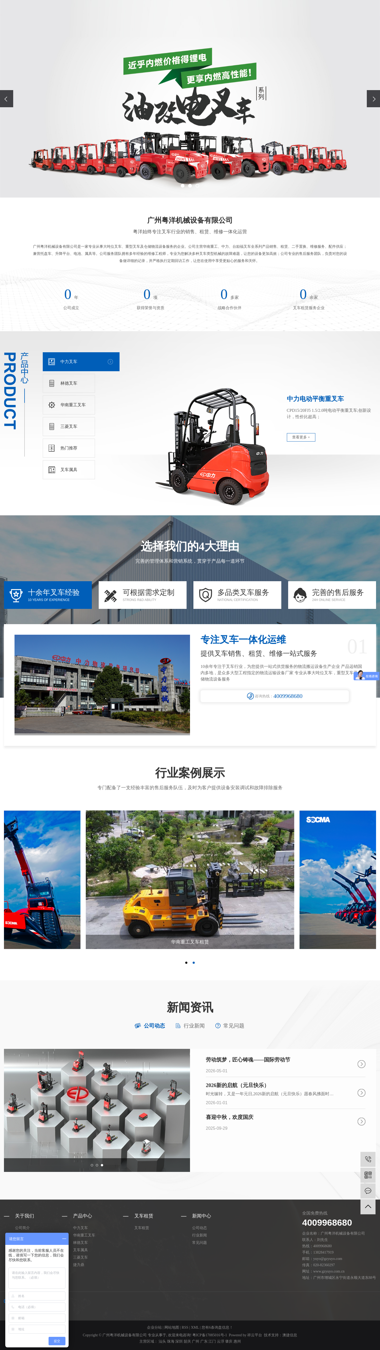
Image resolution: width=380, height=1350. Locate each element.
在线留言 (324, 18)
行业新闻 (194, 1026)
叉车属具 (80, 1250)
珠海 (170, 1341)
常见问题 (233, 1026)
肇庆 (228, 1341)
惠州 (237, 1341)
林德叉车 (80, 1243)
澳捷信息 (289, 1335)
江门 (212, 1341)
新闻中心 (298, 18)
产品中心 (245, 18)
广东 (204, 1341)
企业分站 (154, 1327)
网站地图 (171, 1327)
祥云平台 (254, 1335)
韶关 (187, 1341)
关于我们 (24, 1216)
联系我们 (351, 18)
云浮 (220, 1341)
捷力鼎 (78, 1265)
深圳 (179, 1341)
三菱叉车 (80, 1257)
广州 (195, 1341)
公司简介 (22, 1228)
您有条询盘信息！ (217, 1327)
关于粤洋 (219, 18)
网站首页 (192, 18)
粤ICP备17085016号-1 (209, 1335)
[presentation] (6, 98)
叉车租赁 (272, 18)
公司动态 (154, 1026)
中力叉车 (80, 1228)
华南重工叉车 (84, 1235)
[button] (182, 186)
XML (195, 1327)
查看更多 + (301, 437)
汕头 (162, 1341)
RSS (185, 1327)
